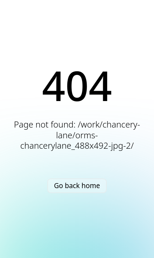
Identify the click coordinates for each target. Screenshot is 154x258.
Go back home (77, 185)
